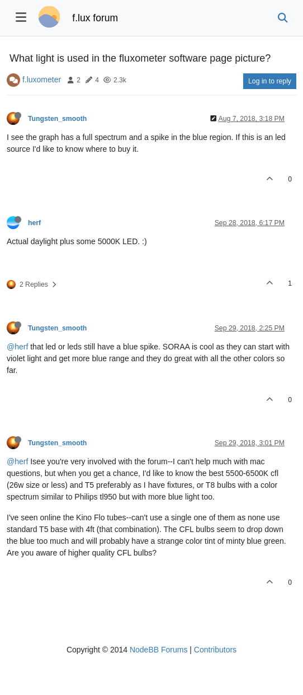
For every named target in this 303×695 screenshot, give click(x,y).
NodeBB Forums (158, 649)
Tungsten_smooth (57, 119)
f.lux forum (95, 18)
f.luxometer (41, 79)
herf (34, 223)
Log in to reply (269, 81)
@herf (17, 346)
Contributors (215, 649)
